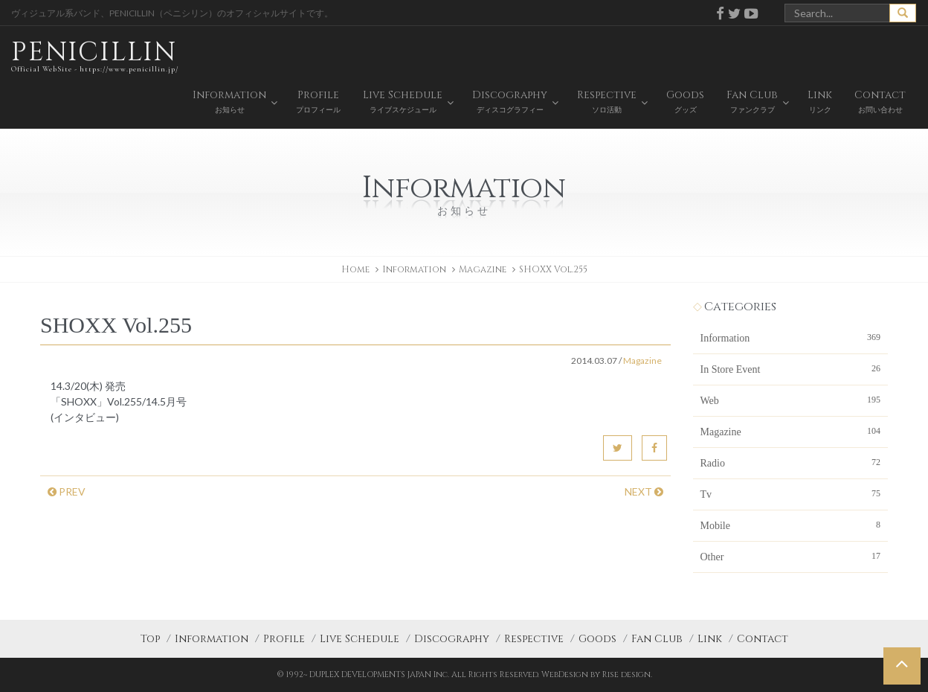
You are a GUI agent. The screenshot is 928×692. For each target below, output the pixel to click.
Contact (762, 639)
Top (150, 639)
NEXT (644, 491)
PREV (67, 491)
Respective (534, 639)
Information (790, 337)
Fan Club (657, 639)
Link (709, 639)
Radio (790, 462)
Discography (451, 639)
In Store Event (790, 368)
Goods (597, 639)
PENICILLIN (94, 55)
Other (790, 556)
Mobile (790, 524)
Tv (790, 493)
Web (790, 399)
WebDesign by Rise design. (596, 674)
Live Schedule (359, 639)
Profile (284, 639)
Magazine (482, 269)
